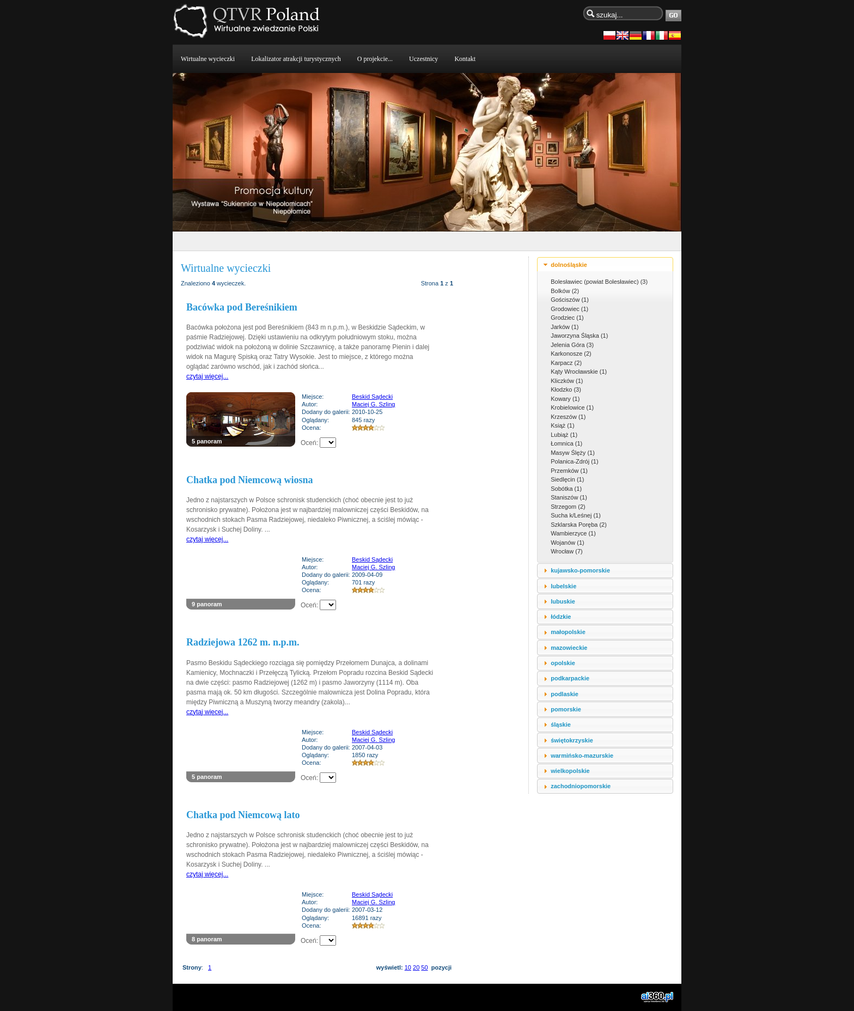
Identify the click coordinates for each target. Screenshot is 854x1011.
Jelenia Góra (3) (572, 345)
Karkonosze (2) (571, 353)
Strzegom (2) (568, 506)
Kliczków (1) (567, 380)
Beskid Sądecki (372, 396)
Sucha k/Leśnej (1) (576, 515)
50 (424, 967)
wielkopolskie (570, 771)
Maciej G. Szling (373, 404)
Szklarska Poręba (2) (579, 524)
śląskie (561, 724)
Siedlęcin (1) (567, 479)
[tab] (605, 264)
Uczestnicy (423, 59)
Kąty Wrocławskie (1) (579, 371)
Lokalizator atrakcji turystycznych (296, 59)
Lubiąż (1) (564, 434)
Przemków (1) (569, 470)
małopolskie (568, 632)
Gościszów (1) (570, 299)
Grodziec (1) (567, 317)
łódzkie (561, 616)
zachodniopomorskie (581, 786)
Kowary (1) (565, 398)
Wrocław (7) (566, 551)
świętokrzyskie (572, 740)
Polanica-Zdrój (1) (574, 461)
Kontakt (464, 59)
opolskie (563, 663)
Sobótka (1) (566, 488)
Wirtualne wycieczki (208, 59)
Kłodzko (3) (566, 389)
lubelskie (563, 586)
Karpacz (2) (566, 363)
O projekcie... (375, 59)
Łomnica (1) (566, 443)
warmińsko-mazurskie (582, 755)
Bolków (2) (565, 291)
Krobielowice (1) (572, 407)
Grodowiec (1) (569, 309)
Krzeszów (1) (568, 416)
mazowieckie (569, 647)
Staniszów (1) (569, 497)
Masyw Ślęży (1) (573, 452)
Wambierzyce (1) (573, 533)
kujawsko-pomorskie (580, 570)
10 (408, 967)
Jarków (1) (564, 327)
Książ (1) (562, 425)
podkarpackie (570, 678)
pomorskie (566, 709)
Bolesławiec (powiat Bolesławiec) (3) (599, 281)
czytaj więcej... (207, 376)
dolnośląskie (569, 264)
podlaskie (564, 694)
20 (416, 967)
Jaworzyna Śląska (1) (579, 335)
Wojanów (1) (567, 542)
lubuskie (563, 601)
